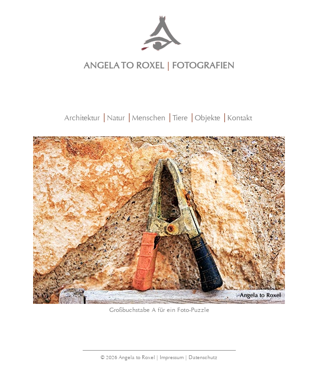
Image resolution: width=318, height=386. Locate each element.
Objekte (207, 117)
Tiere (180, 117)
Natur (116, 117)
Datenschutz (203, 357)
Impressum (172, 357)
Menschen (148, 117)
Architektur (82, 117)
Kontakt (239, 117)
